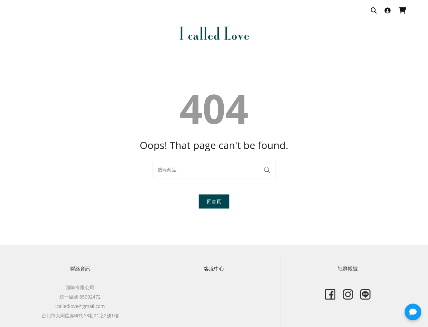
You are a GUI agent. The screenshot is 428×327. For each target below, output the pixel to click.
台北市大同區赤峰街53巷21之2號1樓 (79, 315)
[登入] (388, 11)
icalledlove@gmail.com (80, 306)
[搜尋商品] (374, 11)
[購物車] (402, 11)
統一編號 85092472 (80, 297)
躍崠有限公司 (80, 287)
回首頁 (214, 201)
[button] (413, 312)
